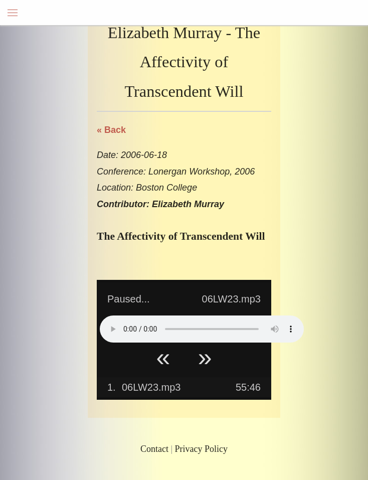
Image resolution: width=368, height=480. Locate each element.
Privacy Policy (201, 449)
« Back (111, 130)
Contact (154, 449)
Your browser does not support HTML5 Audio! (202, 329)
